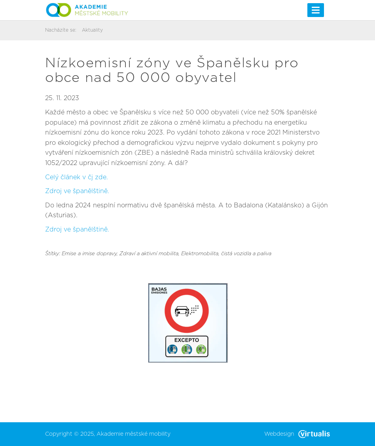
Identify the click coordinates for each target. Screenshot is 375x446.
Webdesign (297, 434)
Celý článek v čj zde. (76, 177)
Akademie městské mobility (133, 434)
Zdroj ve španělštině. (77, 191)
